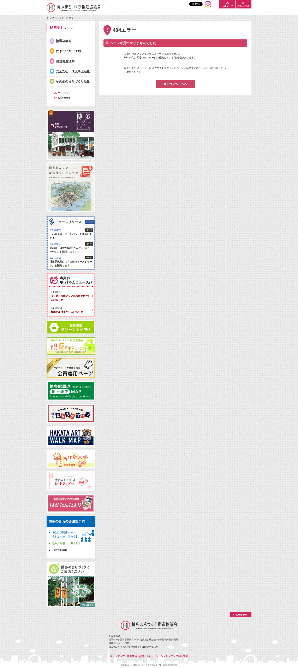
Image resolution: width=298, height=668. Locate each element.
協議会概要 (63, 41)
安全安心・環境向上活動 (73, 71)
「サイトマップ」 (164, 67)
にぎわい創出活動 (68, 51)
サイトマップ (117, 656)
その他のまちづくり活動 (73, 81)
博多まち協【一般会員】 (66, 543)
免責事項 (132, 656)
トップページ (54, 18)
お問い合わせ (146, 656)
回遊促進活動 (65, 61)
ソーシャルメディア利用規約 (172, 656)
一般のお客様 (60, 550)
